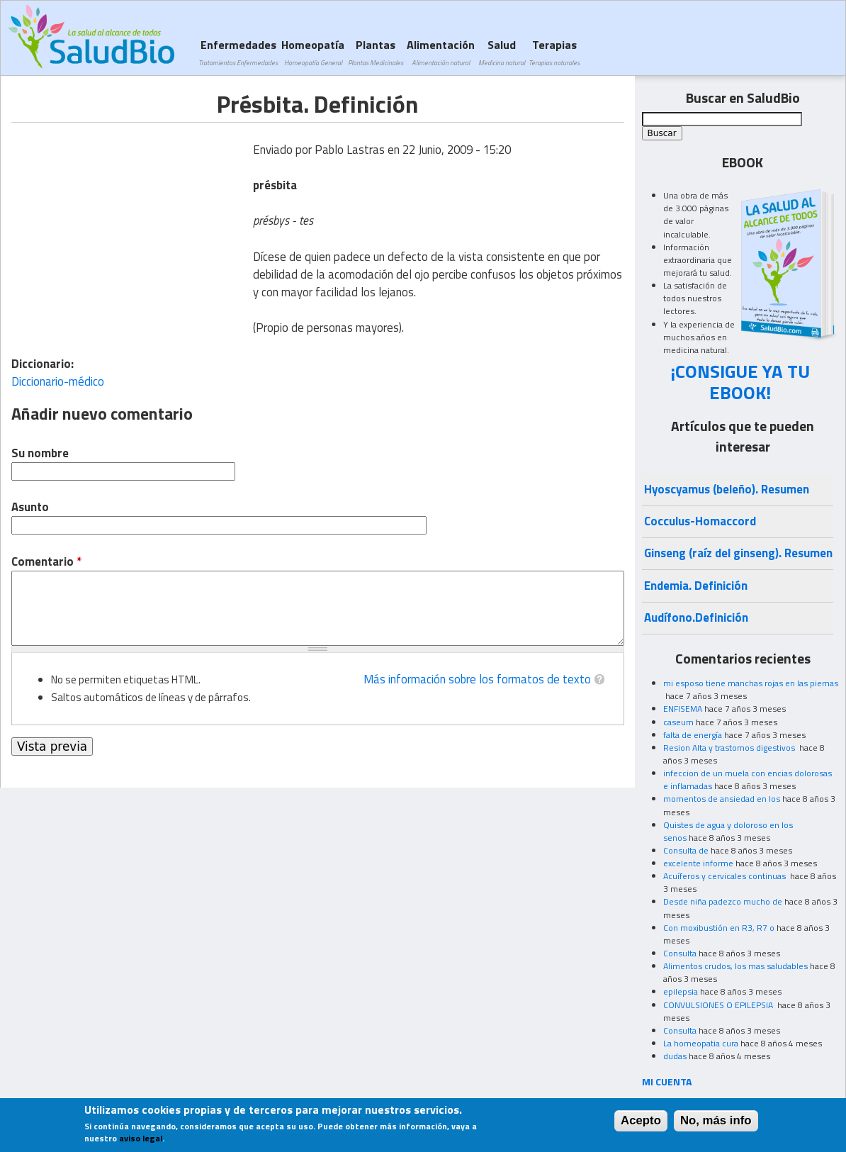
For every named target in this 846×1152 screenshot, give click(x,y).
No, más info (716, 1120)
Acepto (641, 1120)
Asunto (30, 507)
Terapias (554, 52)
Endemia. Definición (696, 585)
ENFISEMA (682, 708)
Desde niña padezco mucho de (722, 901)
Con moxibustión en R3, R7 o (718, 927)
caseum (678, 722)
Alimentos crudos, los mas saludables (735, 966)
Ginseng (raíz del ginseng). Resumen (738, 553)
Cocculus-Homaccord (700, 521)
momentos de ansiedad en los (721, 798)
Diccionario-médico (57, 381)
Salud (501, 52)
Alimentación (441, 52)
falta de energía (692, 735)
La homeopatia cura (700, 1043)
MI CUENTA (667, 1081)
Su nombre (40, 453)
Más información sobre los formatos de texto (477, 679)
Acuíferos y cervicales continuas (725, 876)
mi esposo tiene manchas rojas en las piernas (750, 683)
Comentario (46, 562)
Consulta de (686, 850)
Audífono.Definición (696, 617)
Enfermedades (238, 52)
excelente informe (698, 863)
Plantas (375, 52)
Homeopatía (312, 52)
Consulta (679, 953)
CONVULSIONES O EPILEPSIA (719, 1005)
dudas (675, 1056)
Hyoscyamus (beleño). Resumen (726, 489)
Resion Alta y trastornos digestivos (730, 747)
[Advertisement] (130, 222)
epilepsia (680, 991)
